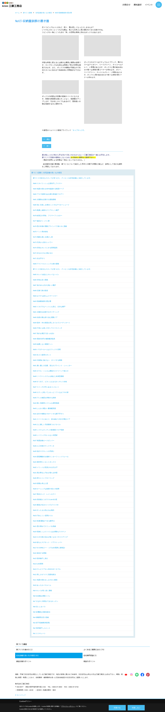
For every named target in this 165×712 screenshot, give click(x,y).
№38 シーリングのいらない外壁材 (45, 435)
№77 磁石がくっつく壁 (41, 221)
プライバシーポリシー (68, 706)
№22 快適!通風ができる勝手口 (44, 521)
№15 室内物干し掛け (40, 558)
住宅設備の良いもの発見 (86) (27, 655)
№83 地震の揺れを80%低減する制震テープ (48, 189)
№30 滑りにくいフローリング (43, 478)
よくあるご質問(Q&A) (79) (94, 649)
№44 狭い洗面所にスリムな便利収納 (46, 403)
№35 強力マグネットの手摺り (43, 451)
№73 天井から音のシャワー (43, 242)
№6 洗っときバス (39, 606)
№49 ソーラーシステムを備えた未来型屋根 (48, 376)
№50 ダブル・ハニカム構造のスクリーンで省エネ (51, 371)
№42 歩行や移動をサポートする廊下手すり (48, 414)
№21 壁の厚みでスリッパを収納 (44, 526)
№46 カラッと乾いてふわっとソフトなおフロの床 (51, 392)
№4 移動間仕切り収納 (41, 617)
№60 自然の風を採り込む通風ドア (45, 317)
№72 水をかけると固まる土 (43, 253)
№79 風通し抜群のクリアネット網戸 (46, 210)
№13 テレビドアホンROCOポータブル (47, 569)
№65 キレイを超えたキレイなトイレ (46, 274)
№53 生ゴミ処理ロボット (42, 355)
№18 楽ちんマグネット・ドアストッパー (47, 542)
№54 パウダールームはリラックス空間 (47, 349)
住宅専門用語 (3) (90, 655)
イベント (149, 4)
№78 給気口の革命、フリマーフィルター (47, 215)
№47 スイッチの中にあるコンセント (46, 387)
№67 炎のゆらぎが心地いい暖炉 (44, 285)
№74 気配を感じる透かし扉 (43, 237)
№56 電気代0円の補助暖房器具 (44, 339)
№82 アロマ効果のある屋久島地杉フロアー (48, 194)
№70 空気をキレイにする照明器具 (45, 248)
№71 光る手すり (39, 258)
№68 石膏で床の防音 (40, 290)
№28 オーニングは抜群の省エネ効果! (46, 489)
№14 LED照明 (38, 564)
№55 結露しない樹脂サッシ (43, 344)
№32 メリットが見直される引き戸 (45, 467)
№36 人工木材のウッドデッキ (43, 446)
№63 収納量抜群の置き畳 (42, 301)
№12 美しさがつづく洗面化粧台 (44, 574)
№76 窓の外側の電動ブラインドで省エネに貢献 (50, 226)
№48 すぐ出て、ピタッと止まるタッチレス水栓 (50, 381)
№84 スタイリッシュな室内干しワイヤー (47, 183)
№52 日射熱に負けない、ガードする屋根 (47, 360)
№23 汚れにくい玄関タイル (43, 515)
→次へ (47, 146)
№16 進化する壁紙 (39, 553)
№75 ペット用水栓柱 (40, 231)
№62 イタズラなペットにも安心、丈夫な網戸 (49, 306)
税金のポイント (89, 661)
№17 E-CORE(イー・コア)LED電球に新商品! (49, 548)
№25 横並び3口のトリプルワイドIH (45, 505)
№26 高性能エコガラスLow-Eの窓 (45, 499)
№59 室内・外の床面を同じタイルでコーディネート (51, 323)
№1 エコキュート (39, 633)
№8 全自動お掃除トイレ (41, 596)
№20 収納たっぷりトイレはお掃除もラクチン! (49, 531)
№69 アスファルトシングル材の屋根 (46, 264)
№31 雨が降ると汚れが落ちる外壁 (45, 473)
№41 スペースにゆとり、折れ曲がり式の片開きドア (51, 419)
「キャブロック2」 (78, 130)
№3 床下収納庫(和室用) (41, 623)
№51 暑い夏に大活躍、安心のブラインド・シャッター (52, 365)
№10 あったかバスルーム (42, 585)
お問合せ (126, 4)
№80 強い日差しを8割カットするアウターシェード (51, 205)
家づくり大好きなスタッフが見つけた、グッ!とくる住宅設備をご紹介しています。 (62, 178)
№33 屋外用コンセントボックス (44, 462)
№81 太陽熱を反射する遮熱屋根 (44, 199)
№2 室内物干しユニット (41, 628)
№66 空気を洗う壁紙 (40, 280)
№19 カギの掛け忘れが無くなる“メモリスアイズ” (50, 537)
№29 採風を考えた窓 (40, 483)
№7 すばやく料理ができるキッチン (45, 601)
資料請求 (138, 4)
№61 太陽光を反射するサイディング (46, 312)
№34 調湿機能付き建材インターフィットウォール (51, 456)
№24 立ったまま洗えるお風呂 (43, 510)
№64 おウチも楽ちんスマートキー (45, 296)
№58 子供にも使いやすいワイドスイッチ (47, 328)
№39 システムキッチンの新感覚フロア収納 (48, 430)
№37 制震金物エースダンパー (43, 440)
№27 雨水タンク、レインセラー (44, 494)
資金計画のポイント (23, 661)
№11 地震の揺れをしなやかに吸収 (45, 580)
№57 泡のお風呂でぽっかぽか (43, 333)
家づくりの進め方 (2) (24, 649)
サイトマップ (21, 695)
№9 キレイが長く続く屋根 (42, 590)
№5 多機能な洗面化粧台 (41, 612)
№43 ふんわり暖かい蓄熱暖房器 (44, 408)
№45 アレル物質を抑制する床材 (44, 398)
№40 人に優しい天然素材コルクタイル (47, 424)
